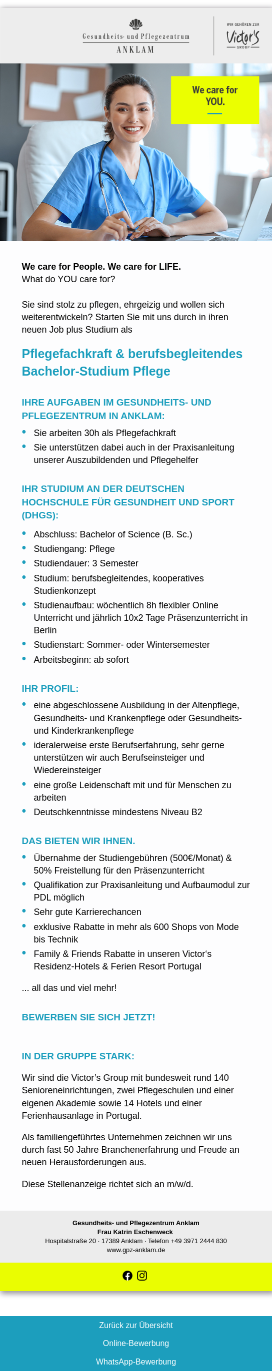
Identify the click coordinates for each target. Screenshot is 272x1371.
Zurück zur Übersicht (136, 1325)
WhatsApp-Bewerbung (136, 1362)
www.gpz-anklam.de (136, 1250)
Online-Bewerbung (136, 1343)
